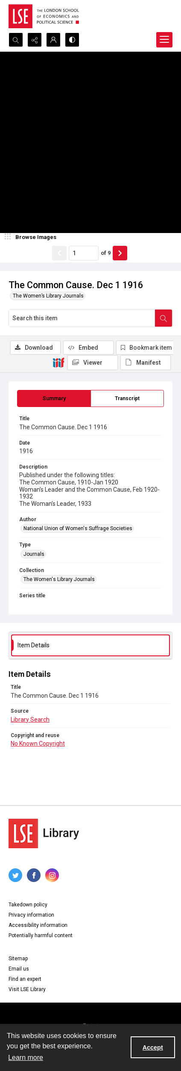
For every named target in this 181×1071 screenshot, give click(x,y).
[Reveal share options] (34, 40)
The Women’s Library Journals (48, 296)
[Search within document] (163, 318)
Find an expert (25, 979)
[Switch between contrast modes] (72, 40)
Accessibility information (38, 925)
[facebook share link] (34, 875)
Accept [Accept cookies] (153, 1047)
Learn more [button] (25, 1057)
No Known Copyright (38, 743)
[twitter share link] (15, 875)
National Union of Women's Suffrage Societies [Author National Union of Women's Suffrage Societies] (77, 528)
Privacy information (31, 915)
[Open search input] (16, 40)
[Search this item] (82, 318)
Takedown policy (28, 905)
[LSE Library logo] (44, 833)
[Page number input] (84, 253)
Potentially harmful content (41, 935)
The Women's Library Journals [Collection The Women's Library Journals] (59, 579)
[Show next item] (120, 253)
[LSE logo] (44, 16)
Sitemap (18, 959)
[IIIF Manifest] (145, 362)
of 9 (106, 253)
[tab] (54, 398)
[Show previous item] (59, 253)
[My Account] (53, 40)
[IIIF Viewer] (92, 362)
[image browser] (32, 237)
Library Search (30, 719)
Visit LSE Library (27, 989)
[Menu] (164, 39)
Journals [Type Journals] (33, 554)
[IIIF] (58, 362)
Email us (19, 969)
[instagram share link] (52, 875)
